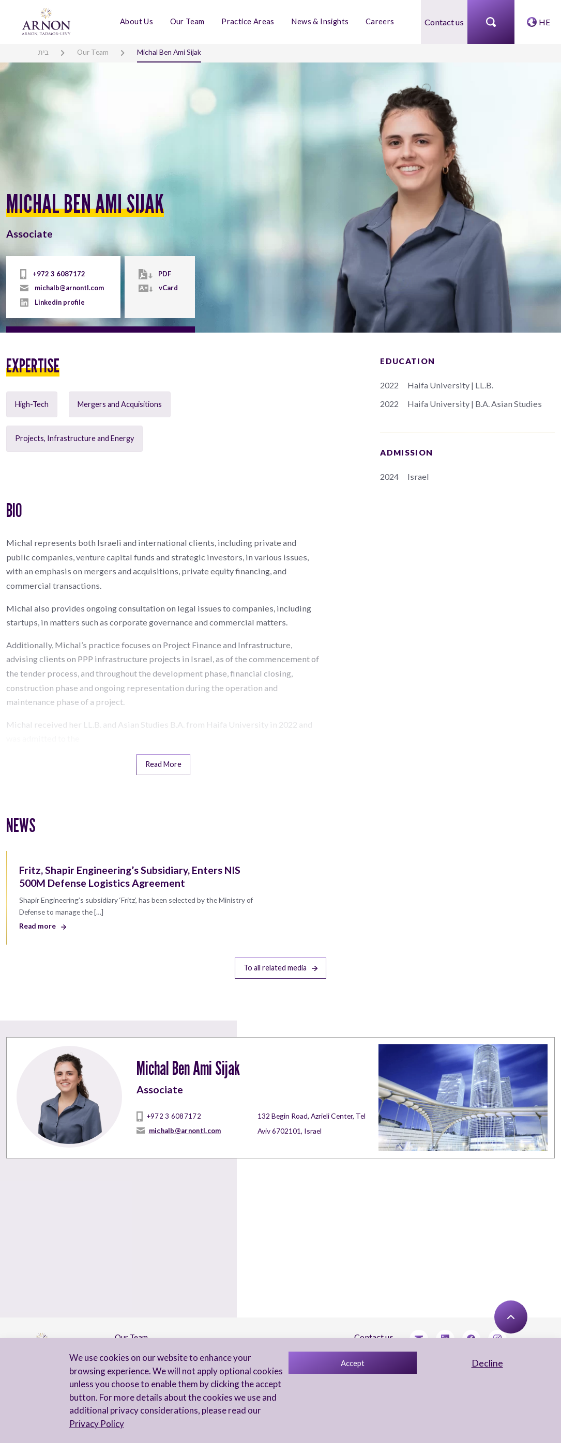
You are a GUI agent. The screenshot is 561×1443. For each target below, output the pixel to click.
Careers (378, 21)
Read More (163, 745)
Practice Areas (248, 21)
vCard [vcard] (167, 288)
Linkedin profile (58, 302)
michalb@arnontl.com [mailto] (68, 288)
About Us (138, 21)
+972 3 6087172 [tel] (55, 274)
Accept (351, 1363)
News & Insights (319, 21)
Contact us (444, 21)
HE (544, 21)
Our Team (189, 21)
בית (43, 52)
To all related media (280, 946)
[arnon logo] (46, 20)
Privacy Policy (95, 1423)
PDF (163, 274)
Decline (486, 1363)
